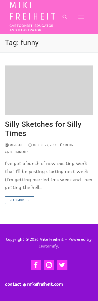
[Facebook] (36, 265)
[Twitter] (62, 265)
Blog (66, 145)
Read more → (20, 200)
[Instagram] (49, 265)
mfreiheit (14, 145)
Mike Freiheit (33, 11)
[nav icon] (81, 16)
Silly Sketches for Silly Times (43, 129)
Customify (48, 246)
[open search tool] (64, 17)
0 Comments (16, 152)
